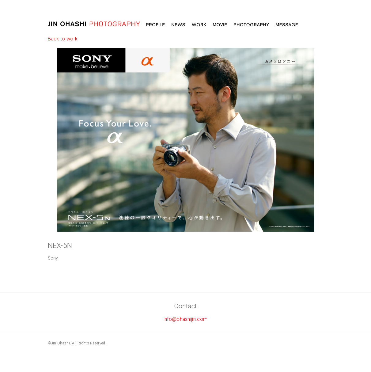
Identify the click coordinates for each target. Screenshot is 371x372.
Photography (251, 24)
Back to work (63, 39)
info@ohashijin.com (186, 319)
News (178, 24)
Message (287, 24)
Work (199, 24)
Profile (155, 24)
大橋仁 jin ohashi (94, 24)
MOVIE (220, 24)
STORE (314, 24)
